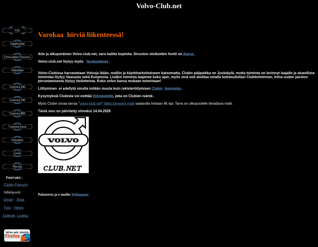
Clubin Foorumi (16, 187)
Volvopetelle (103, 96)
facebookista (97, 61)
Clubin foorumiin (166, 88)
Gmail (8, 202)
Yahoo (18, 210)
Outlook (8, 218)
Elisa (21, 202)
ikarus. (188, 54)
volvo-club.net (91, 103)
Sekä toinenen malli (119, 103)
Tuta (7, 210)
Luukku (22, 218)
